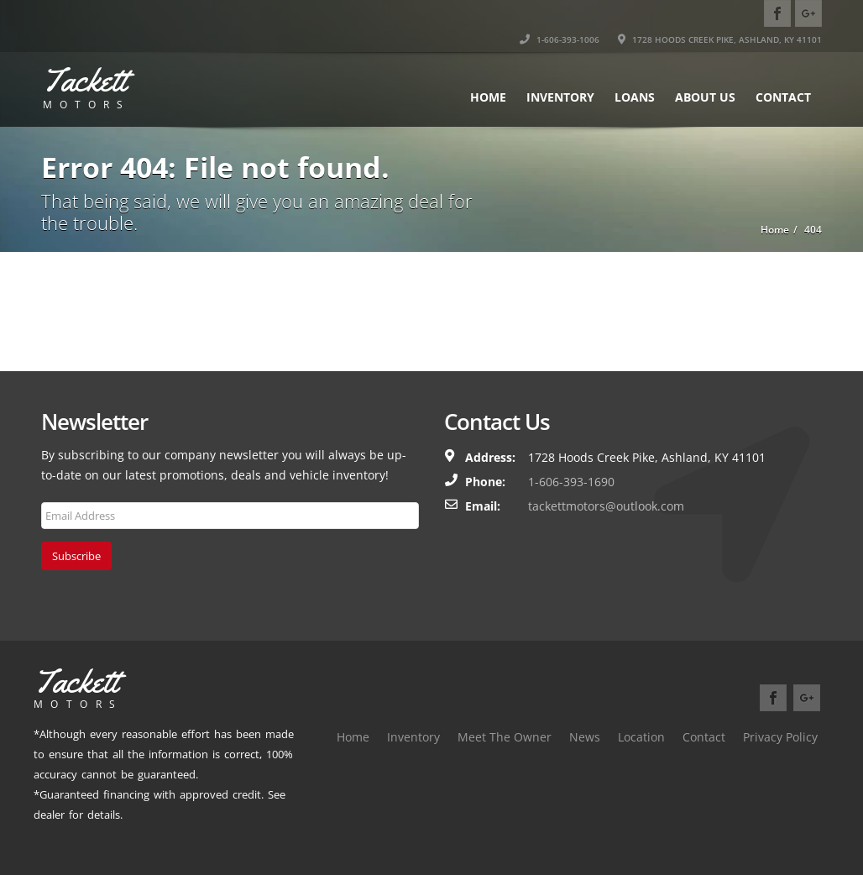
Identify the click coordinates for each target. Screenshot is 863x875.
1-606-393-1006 (559, 39)
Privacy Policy (780, 737)
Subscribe (76, 555)
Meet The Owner (505, 737)
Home (488, 97)
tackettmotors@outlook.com (606, 506)
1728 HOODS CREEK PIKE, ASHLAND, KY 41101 (720, 39)
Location (641, 737)
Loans (635, 97)
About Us (705, 97)
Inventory (560, 97)
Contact (783, 97)
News (584, 737)
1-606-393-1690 (571, 482)
